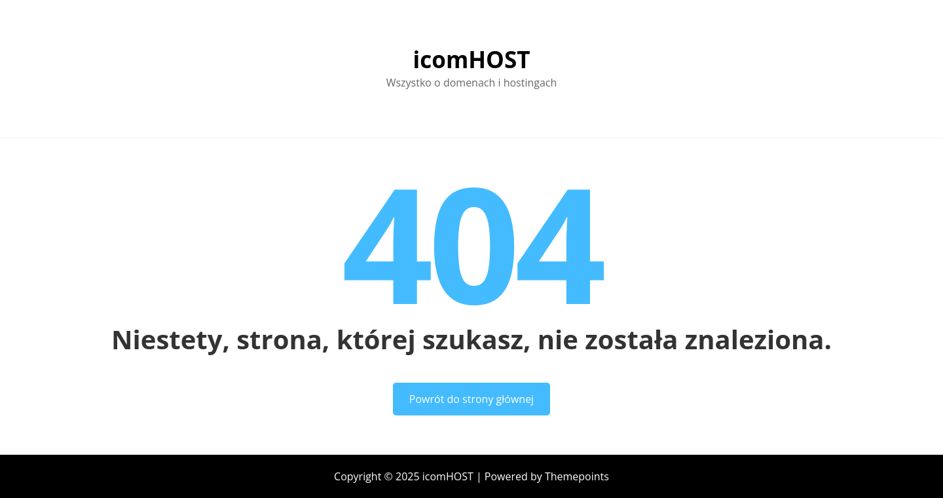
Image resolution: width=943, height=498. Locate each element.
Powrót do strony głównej (471, 399)
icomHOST (471, 59)
